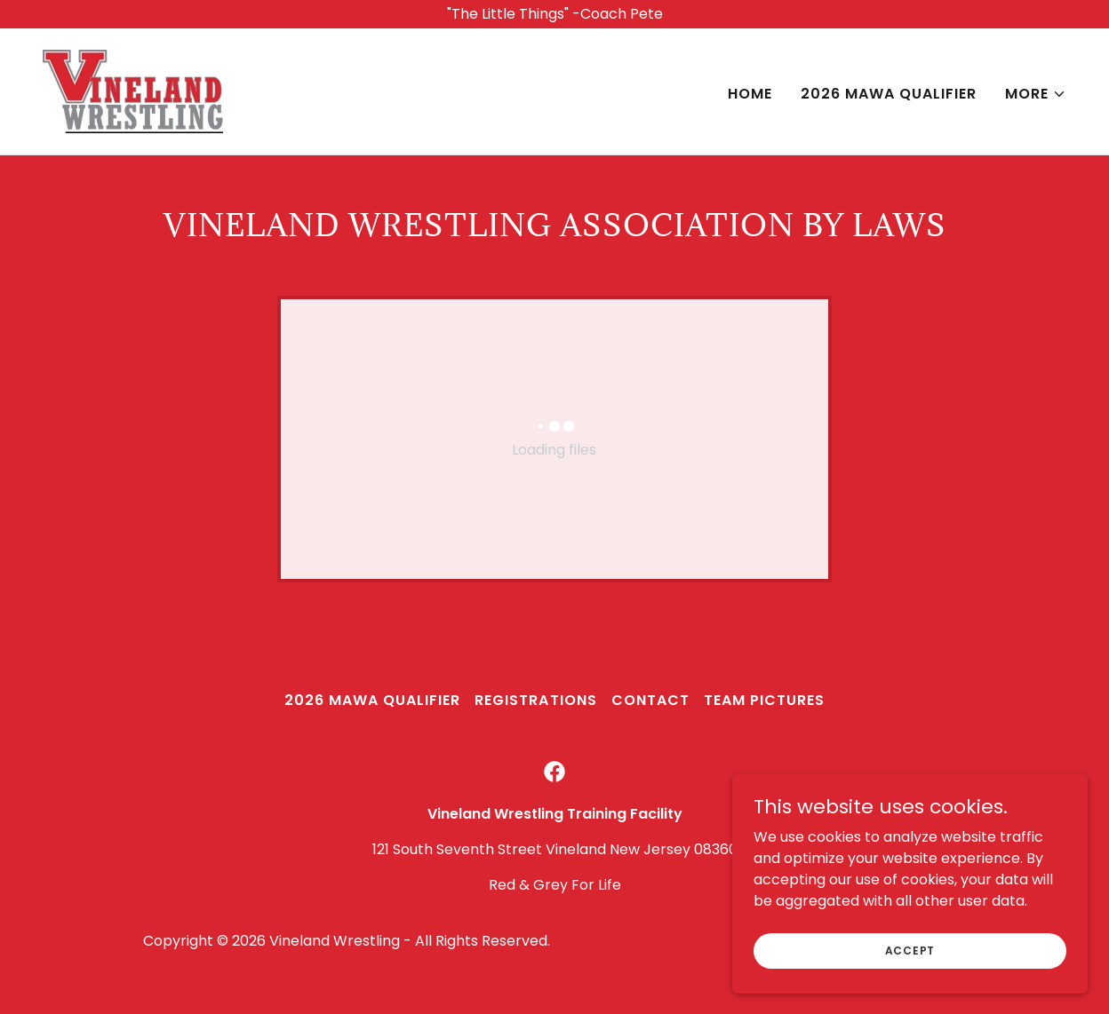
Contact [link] (650, 700)
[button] (1035, 94)
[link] (133, 90)
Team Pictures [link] (764, 700)
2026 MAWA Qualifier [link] (889, 93)
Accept (910, 949)
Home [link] (750, 93)
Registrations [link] (535, 700)
